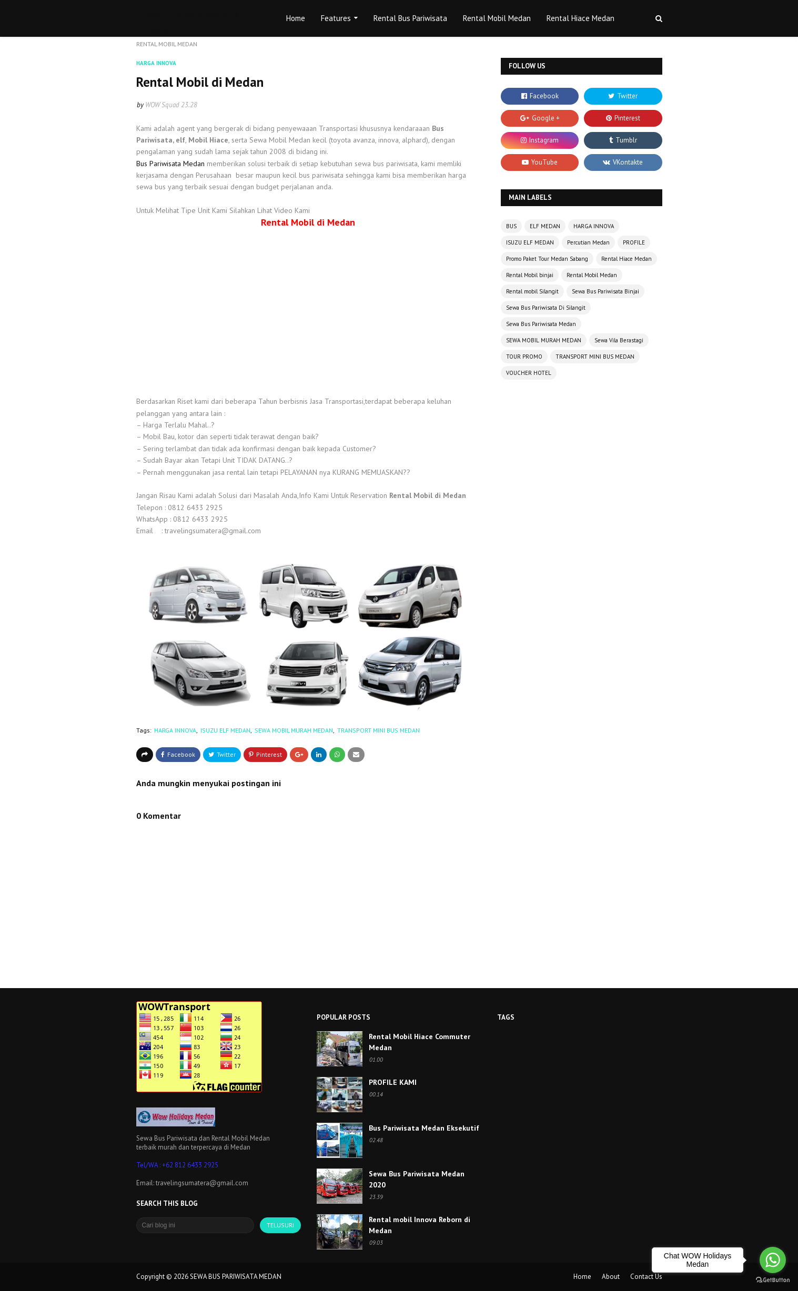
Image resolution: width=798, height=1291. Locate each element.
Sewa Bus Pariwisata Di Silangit (545, 307)
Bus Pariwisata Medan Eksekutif (424, 1128)
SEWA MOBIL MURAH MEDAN (294, 730)
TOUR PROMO (524, 356)
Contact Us (646, 1276)
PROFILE (634, 242)
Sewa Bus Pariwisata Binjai (605, 291)
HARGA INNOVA (175, 730)
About (611, 1276)
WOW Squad (162, 104)
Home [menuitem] (295, 18)
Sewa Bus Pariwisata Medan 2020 (416, 1179)
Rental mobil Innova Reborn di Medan (419, 1225)
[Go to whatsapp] (773, 1260)
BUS (511, 226)
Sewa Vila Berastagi (618, 340)
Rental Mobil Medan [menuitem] (497, 18)
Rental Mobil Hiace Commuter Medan (419, 1042)
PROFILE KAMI (393, 1082)
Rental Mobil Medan (592, 275)
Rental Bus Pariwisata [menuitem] (410, 18)
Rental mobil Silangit (532, 291)
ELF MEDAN (545, 226)
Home (582, 1276)
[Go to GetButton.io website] (773, 1280)
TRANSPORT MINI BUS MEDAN (378, 730)
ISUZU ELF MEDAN (225, 730)
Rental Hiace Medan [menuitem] (580, 18)
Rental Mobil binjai (529, 275)
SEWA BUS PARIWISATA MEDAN (235, 1276)
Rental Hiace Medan (626, 258)
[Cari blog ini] (195, 1225)
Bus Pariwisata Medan (170, 163)
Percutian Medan (588, 242)
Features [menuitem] (336, 18)
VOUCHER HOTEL (528, 373)
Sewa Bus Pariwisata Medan (541, 324)
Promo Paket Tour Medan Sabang (547, 258)
